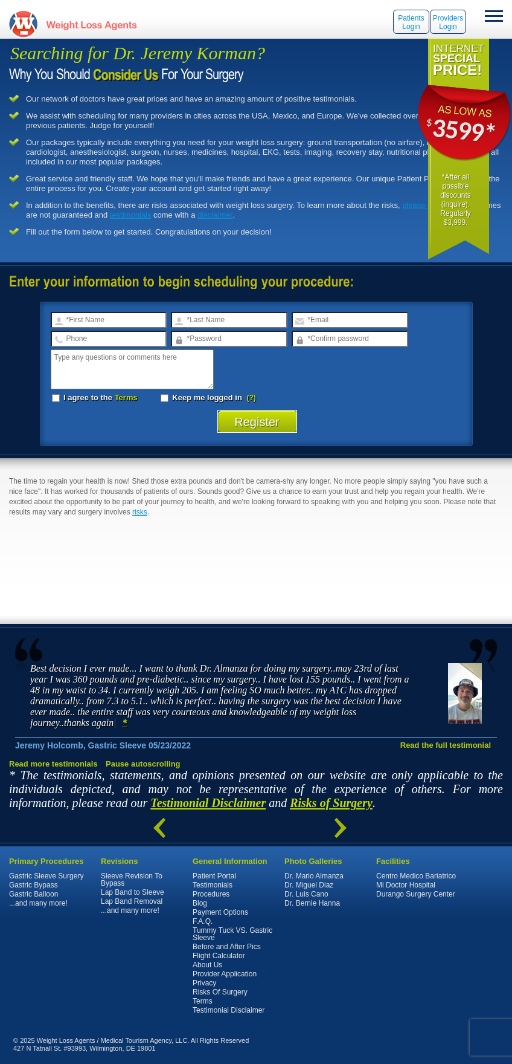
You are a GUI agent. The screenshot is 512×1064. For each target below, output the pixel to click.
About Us (207, 965)
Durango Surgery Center (415, 894)
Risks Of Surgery (220, 992)
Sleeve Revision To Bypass (131, 879)
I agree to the (95, 397)
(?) (251, 398)
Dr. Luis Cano (306, 894)
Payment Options (220, 912)
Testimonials (212, 885)
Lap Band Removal (131, 901)
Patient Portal (214, 876)
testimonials (131, 214)
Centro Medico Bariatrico (416, 876)
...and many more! (38, 903)
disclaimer (215, 214)
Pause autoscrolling (143, 763)
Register (257, 422)
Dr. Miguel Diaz (308, 885)
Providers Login (448, 22)
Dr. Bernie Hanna (312, 903)
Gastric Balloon (33, 894)
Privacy (204, 983)
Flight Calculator (219, 956)
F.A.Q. (203, 921)
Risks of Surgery (331, 802)
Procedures (211, 894)
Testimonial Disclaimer (208, 802)
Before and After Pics (227, 946)
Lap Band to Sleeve (132, 892)
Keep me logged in (203, 397)
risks (139, 512)
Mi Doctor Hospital (405, 885)
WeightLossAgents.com (91, 24)
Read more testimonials (53, 763)
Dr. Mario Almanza (314, 876)
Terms (126, 397)
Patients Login (411, 22)
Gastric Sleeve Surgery (46, 876)
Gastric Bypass (33, 885)
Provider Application (225, 974)
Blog (200, 903)
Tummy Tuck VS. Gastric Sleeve (232, 934)
